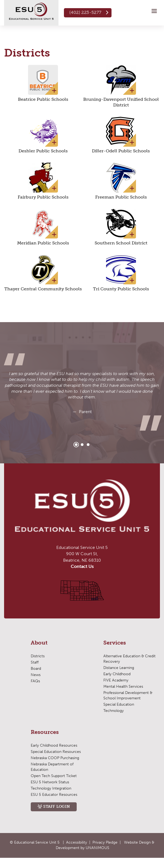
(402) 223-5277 (85, 12)
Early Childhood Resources (54, 745)
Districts (38, 656)
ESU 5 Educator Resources (54, 794)
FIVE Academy (115, 680)
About (39, 643)
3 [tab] (88, 444)
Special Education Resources (56, 751)
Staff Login (56, 806)
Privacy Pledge (104, 842)
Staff (35, 662)
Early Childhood (117, 674)
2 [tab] (82, 444)
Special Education (118, 704)
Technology (113, 710)
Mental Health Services (123, 686)
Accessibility (76, 842)
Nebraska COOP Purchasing (55, 758)
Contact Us (82, 566)
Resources (45, 732)
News (36, 674)
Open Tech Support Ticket (54, 776)
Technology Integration (51, 788)
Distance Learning (118, 667)
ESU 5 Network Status (50, 782)
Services (114, 643)
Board (36, 668)
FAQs (35, 681)
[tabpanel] (82, 393)
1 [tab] (76, 444)
